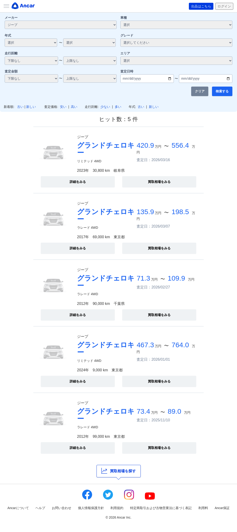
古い (20, 107)
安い (63, 107)
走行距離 (11, 53)
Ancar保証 (222, 508)
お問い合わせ (61, 508)
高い (74, 107)
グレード (126, 35)
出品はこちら (201, 6)
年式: (132, 107)
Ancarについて (18, 508)
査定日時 (126, 71)
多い (118, 107)
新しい (31, 107)
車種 (123, 17)
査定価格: (51, 107)
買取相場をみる (159, 182)
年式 (8, 35)
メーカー (11, 17)
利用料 (203, 508)
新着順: (9, 107)
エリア (125, 53)
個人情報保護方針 (91, 508)
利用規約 (116, 508)
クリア (200, 91)
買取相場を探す (118, 471)
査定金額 (11, 71)
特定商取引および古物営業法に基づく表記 (161, 508)
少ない (105, 107)
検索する (222, 91)
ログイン (224, 6)
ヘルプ (40, 508)
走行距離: (92, 107)
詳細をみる (78, 182)
